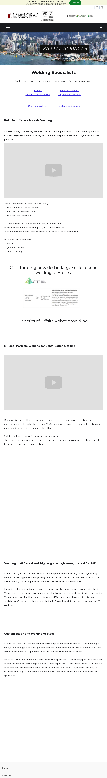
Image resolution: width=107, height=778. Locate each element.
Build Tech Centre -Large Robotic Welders (69, 92)
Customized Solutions (69, 106)
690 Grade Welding (37, 106)
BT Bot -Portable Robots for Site (38, 92)
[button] (101, 27)
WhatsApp (75, 3)
